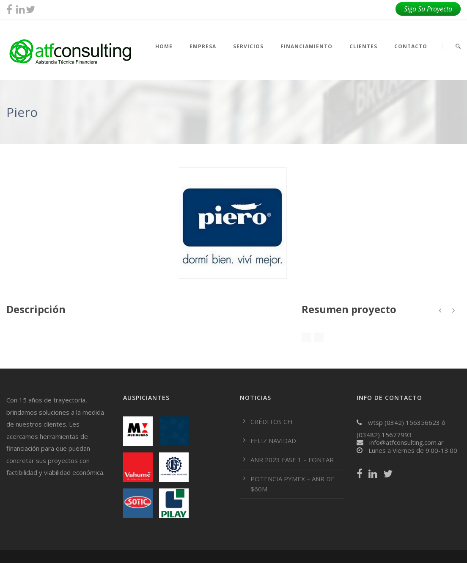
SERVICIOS (248, 46)
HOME (164, 46)
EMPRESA (203, 46)
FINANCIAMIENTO (306, 46)
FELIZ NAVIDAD (273, 440)
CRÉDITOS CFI (271, 421)
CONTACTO (410, 46)
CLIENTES (363, 46)
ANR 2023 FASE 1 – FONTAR (292, 459)
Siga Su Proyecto (428, 9)
